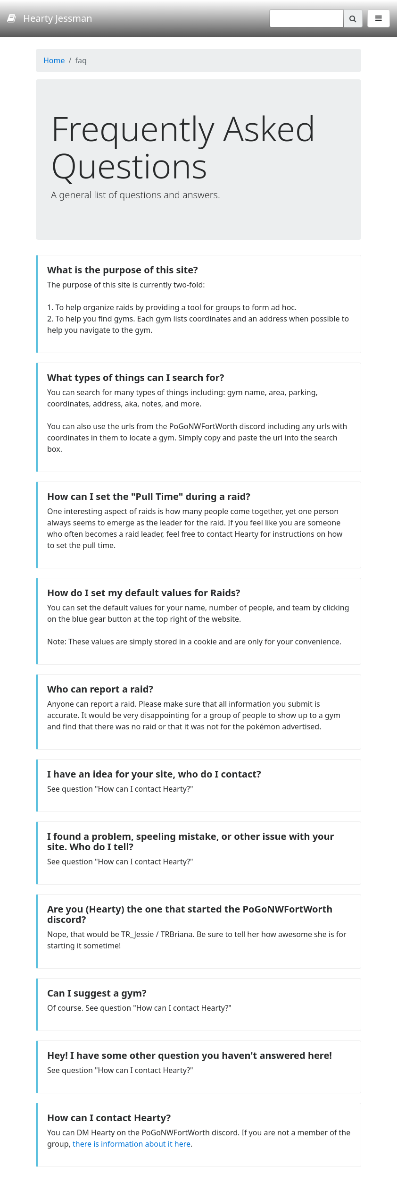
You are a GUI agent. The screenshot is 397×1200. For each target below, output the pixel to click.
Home (54, 60)
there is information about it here (131, 1144)
